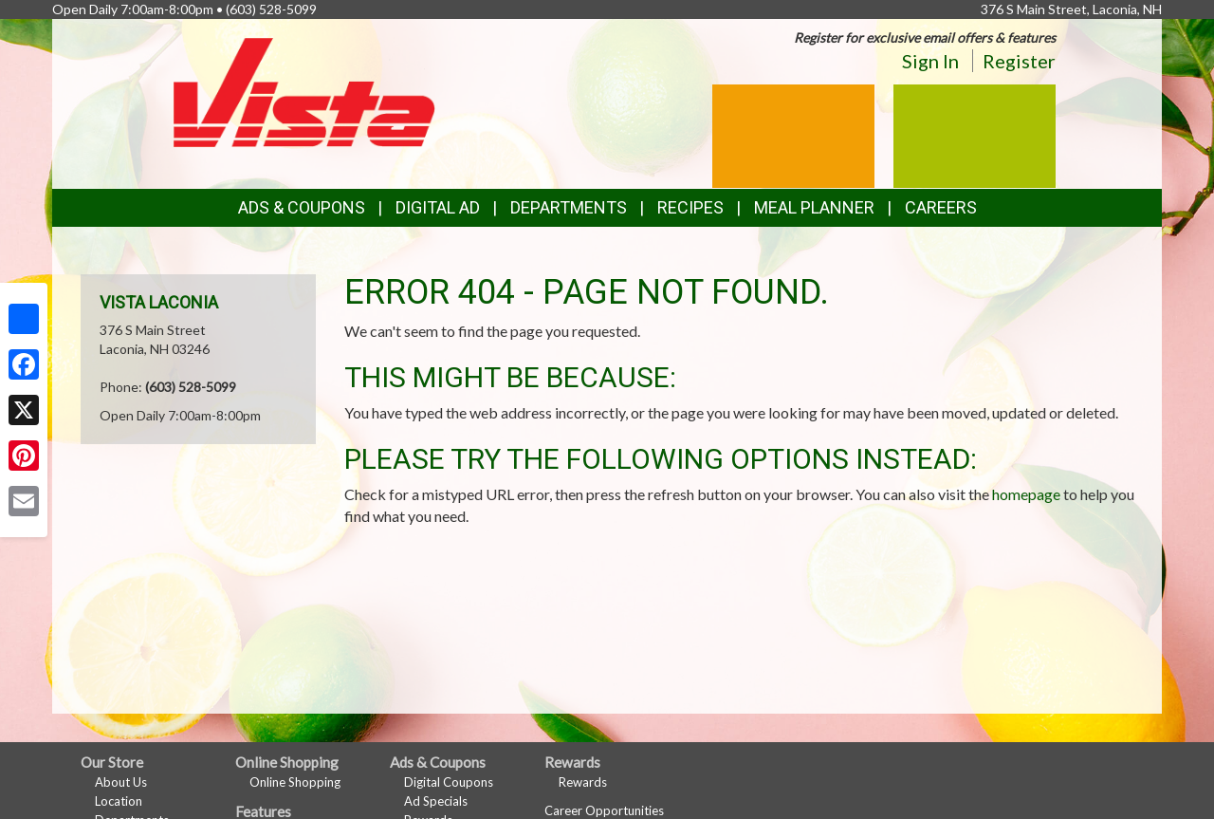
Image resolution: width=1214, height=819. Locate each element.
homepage (1026, 494)
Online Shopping (294, 782)
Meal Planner (814, 207)
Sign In (930, 60)
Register (1019, 60)
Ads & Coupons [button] (301, 207)
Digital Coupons (448, 782)
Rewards (583, 782)
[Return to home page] (304, 91)
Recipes (690, 207)
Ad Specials (436, 801)
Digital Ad (437, 207)
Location (118, 801)
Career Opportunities (604, 810)
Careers (941, 207)
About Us (121, 782)
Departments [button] (568, 207)
